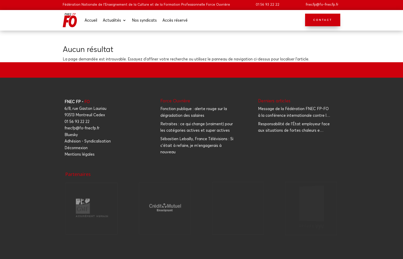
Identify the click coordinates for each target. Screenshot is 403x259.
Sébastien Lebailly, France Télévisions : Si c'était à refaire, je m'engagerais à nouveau (196, 145)
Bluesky (71, 134)
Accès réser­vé (175, 20)
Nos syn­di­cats (144, 20)
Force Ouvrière (175, 100)
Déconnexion (76, 147)
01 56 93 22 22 (267, 4)
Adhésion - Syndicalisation (88, 141)
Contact (322, 20)
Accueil (91, 20)
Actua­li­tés (112, 20)
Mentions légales (80, 154)
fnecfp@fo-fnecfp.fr (322, 4)
